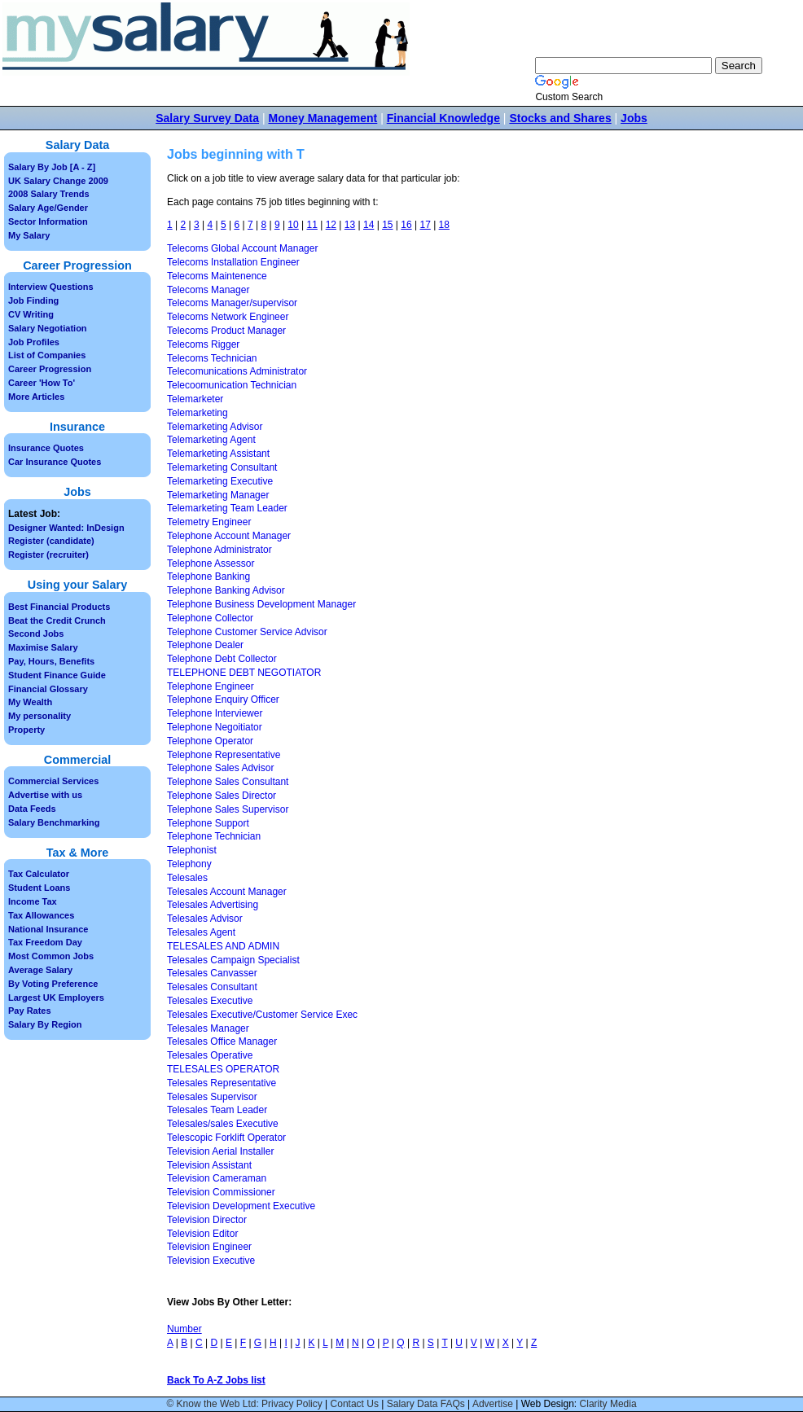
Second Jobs (36, 633)
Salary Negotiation (47, 328)
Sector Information (48, 221)
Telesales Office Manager (222, 1041)
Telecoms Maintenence (217, 276)
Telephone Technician (214, 836)
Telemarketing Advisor (214, 426)
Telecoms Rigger (203, 344)
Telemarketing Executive (220, 481)
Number (184, 1329)
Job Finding (33, 300)
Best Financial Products (59, 607)
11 (312, 224)
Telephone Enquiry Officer (223, 699)
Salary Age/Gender (48, 208)
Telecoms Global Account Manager (242, 248)
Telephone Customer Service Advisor (247, 632)
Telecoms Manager (208, 290)
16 (406, 224)
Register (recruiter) (48, 554)
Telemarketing (197, 413)
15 (387, 224)
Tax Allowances (41, 915)
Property (26, 730)
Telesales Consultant (212, 987)
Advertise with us (45, 795)
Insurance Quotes (46, 448)
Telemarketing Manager (218, 495)
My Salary (29, 235)
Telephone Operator (210, 741)
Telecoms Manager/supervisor (232, 303)
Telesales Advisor (205, 918)
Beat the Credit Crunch (57, 620)
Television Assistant (209, 1165)
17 (424, 224)
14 (368, 224)
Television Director (207, 1220)
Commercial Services (53, 781)
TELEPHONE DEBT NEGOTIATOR (244, 672)
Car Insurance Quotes (54, 462)
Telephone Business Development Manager (261, 604)
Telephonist (192, 850)
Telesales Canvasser (212, 973)
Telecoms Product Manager (226, 330)
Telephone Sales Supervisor (227, 809)
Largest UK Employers (56, 997)
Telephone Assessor (210, 563)
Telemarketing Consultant (222, 467)
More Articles (36, 396)
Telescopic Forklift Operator (226, 1137)
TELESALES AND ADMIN (223, 946)
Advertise (492, 1404)
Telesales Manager (208, 1028)
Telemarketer (195, 399)
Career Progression (49, 369)
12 (331, 224)
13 (349, 224)
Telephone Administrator (219, 549)
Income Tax (32, 901)
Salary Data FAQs (426, 1404)
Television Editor (202, 1233)
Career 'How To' (41, 383)
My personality (39, 716)
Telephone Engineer (210, 686)
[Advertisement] (691, 423)
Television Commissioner (221, 1192)
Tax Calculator (38, 874)
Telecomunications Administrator (237, 371)
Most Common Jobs (51, 956)
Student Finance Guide (57, 675)
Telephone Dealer (205, 645)
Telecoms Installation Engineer (233, 262)
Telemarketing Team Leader (227, 508)
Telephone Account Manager (229, 536)
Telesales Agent (201, 932)
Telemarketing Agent (211, 439)
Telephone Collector (210, 618)
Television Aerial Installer (220, 1151)
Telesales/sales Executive (223, 1123)
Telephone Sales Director (221, 795)
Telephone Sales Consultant (227, 781)
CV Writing (31, 314)
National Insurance (48, 929)
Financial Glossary (48, 689)
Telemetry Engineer (209, 522)
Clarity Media (608, 1404)
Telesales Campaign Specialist (233, 960)
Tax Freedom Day (45, 942)
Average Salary (40, 970)
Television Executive (211, 1260)
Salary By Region (44, 1024)
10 (292, 224)
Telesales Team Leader (217, 1110)
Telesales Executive (209, 1000)
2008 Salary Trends (49, 194)
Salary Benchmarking (54, 822)
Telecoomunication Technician (231, 385)
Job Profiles (33, 342)
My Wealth (30, 702)
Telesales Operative (209, 1055)
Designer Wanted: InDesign (66, 528)
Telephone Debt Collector (222, 658)
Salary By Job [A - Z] (51, 167)
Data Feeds (32, 808)
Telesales (187, 878)
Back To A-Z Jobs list (216, 1380)
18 (444, 224)
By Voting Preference (53, 984)
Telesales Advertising (212, 904)
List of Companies (47, 355)
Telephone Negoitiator (214, 727)
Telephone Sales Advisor (220, 768)
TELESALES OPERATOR (223, 1069)
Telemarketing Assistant (218, 453)
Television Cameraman (216, 1178)
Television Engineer (209, 1246)
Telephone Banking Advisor (226, 590)
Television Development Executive (241, 1206)
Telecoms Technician (212, 358)
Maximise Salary (43, 647)
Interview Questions (51, 287)
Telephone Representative (223, 755)
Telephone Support (208, 823)
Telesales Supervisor (212, 1097)
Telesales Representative (221, 1083)
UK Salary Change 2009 (58, 181)
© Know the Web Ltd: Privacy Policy (244, 1404)
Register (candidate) (51, 541)
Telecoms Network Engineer (227, 316)
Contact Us (355, 1404)
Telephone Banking (208, 576)
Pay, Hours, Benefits (51, 661)
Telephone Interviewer (214, 713)
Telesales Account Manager (227, 891)
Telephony (189, 864)
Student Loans (39, 887)
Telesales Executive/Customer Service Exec (262, 1014)
